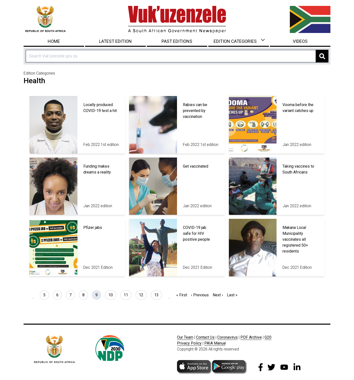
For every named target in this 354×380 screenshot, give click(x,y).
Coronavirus (227, 337)
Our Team (185, 337)
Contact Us (205, 337)
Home (54, 41)
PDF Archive (251, 337)
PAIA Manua (214, 343)
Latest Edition (115, 41)
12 (143, 294)
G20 (268, 337)
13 (158, 294)
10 (112, 294)
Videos (300, 41)
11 (127, 294)
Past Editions (177, 41)
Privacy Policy (189, 343)
